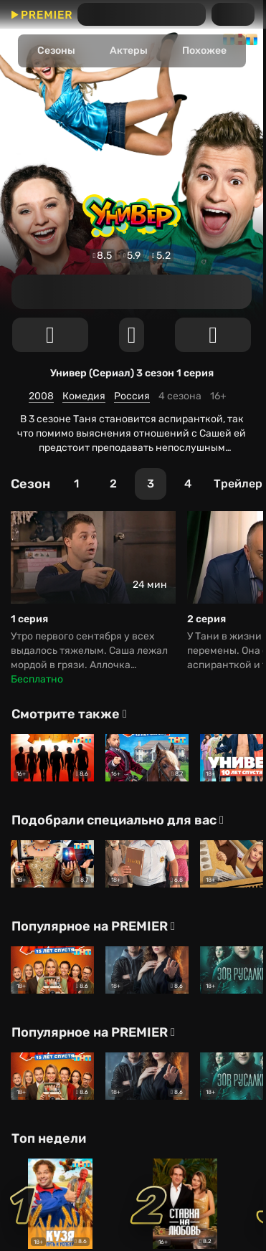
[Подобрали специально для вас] (119, 820)
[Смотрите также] (70, 714)
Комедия (83, 396)
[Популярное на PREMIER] (94, 926)
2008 (41, 396)
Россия (132, 396)
